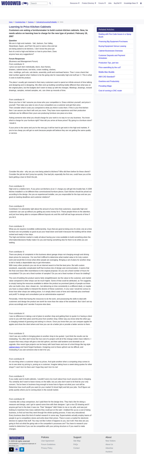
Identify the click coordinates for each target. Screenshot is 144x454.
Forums (102, 3)
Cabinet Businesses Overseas (111, 51)
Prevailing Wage (105, 86)
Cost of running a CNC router (110, 91)
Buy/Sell (118, 3)
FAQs (75, 444)
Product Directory (89, 3)
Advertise (109, 448)
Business (31, 22)
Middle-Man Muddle (107, 72)
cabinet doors (14, 347)
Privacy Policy (47, 448)
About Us (109, 444)
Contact (76, 448)
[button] (11, 449)
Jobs (110, 3)
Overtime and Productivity (109, 81)
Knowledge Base (131, 3)
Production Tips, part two (108, 63)
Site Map (77, 441)
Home (11, 22)
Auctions (109, 452)
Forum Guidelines (48, 444)
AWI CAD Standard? (107, 77)
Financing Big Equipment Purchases (113, 41)
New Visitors (111, 441)
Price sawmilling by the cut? (110, 67)
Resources (75, 3)
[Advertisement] (72, 13)
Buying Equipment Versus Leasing (112, 46)
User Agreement (47, 441)
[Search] (38, 3)
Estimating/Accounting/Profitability (46, 22)
